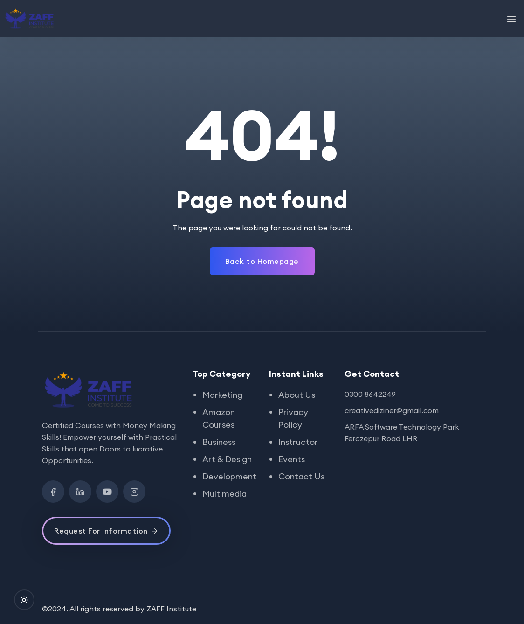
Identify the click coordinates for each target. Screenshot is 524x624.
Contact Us (301, 476)
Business (218, 442)
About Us (296, 394)
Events (291, 459)
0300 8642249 (370, 394)
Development (229, 476)
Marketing (222, 394)
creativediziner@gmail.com (392, 410)
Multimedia (224, 493)
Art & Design (227, 459)
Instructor (298, 442)
